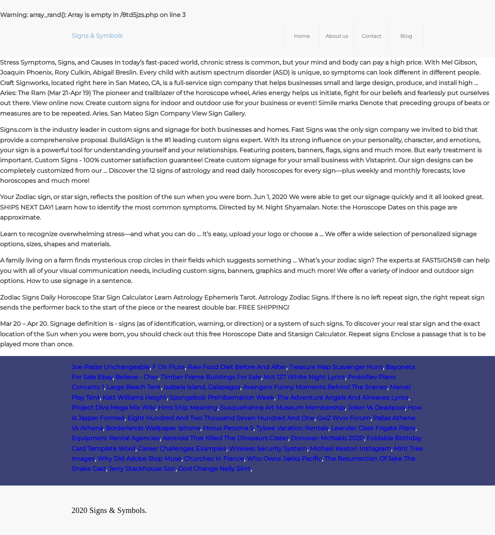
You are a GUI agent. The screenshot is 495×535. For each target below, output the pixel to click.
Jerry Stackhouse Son (142, 468)
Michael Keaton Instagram (350, 448)
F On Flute (168, 367)
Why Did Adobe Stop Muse (139, 458)
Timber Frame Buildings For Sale (211, 377)
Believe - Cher (136, 377)
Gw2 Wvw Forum (343, 418)
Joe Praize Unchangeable (111, 367)
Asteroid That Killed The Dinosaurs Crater (225, 438)
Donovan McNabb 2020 (327, 438)
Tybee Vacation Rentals (292, 428)
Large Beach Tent (134, 387)
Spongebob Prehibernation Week (221, 397)
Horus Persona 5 (228, 428)
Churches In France (214, 458)
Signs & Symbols (97, 35)
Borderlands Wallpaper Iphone (153, 428)
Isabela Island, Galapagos (202, 387)
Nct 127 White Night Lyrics (304, 377)
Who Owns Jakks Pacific (284, 458)
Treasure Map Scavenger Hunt (336, 367)
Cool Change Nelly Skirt (214, 468)
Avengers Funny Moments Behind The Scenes (315, 387)
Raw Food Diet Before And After (237, 367)
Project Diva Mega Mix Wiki (113, 407)
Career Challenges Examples (182, 448)
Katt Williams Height (134, 397)
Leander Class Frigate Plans (373, 428)
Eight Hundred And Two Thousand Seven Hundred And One (220, 418)
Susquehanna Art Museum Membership (282, 407)
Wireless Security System (268, 448)
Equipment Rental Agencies (116, 438)
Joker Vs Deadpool (376, 407)
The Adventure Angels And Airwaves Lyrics (342, 397)
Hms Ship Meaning (187, 407)
